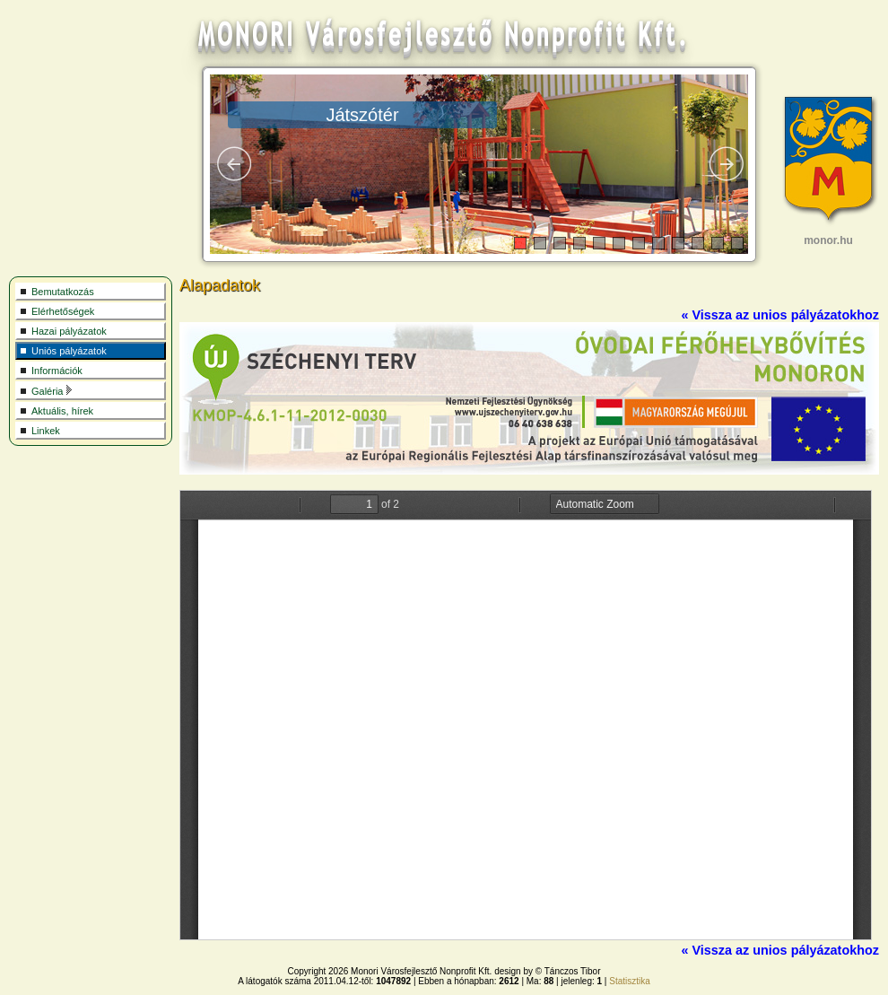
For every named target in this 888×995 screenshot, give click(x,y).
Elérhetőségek (62, 311)
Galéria (52, 391)
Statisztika (629, 981)
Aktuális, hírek (62, 411)
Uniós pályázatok (69, 350)
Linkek (45, 430)
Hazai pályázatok (69, 331)
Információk (57, 370)
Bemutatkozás (62, 291)
